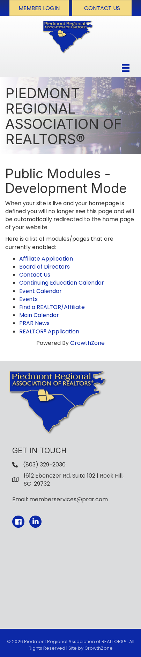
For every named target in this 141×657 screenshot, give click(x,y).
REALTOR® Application (49, 331)
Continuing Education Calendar (61, 283)
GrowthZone (87, 343)
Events (28, 299)
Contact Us (34, 275)
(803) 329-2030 (44, 465)
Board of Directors (44, 267)
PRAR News (34, 323)
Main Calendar (39, 315)
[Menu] (126, 68)
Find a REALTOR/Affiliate (52, 307)
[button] (39, 8)
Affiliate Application (46, 259)
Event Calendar (40, 291)
